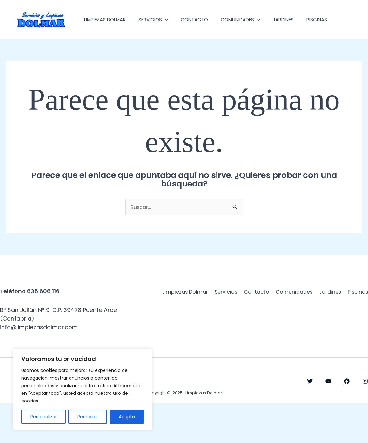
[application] (170, 19)
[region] (82, 389)
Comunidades (251, 19)
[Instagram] (365, 421)
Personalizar (43, 417)
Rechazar (87, 417)
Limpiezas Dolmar (106, 19)
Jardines (297, 19)
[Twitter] (310, 421)
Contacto (202, 19)
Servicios (158, 19)
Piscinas (96, 58)
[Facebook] (347, 421)
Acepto (127, 417)
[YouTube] (328, 421)
